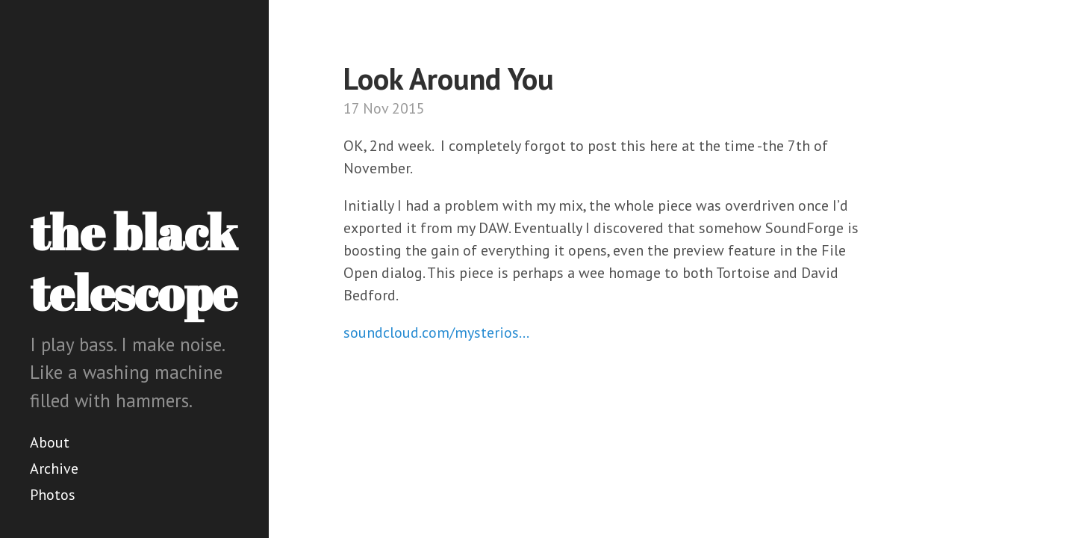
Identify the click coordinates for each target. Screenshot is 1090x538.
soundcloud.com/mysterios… (436, 332)
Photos (52, 494)
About (49, 442)
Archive (54, 468)
